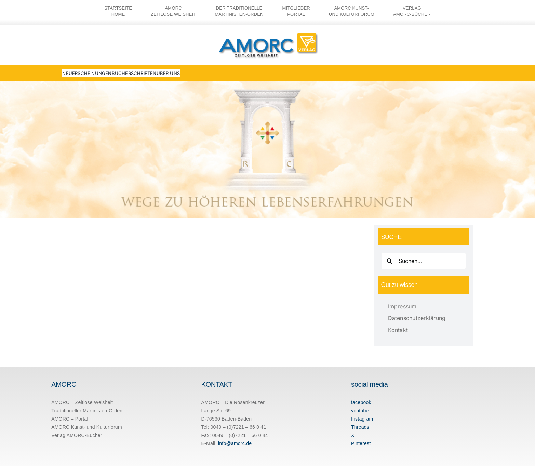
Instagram (362, 419)
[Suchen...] (423, 260)
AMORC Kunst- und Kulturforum (86, 427)
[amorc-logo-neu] (267, 32)
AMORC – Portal (69, 419)
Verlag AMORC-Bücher (76, 435)
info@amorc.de (235, 443)
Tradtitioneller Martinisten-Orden (86, 410)
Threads (360, 427)
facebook (361, 402)
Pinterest (361, 443)
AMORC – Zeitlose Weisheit (82, 402)
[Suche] (389, 260)
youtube (360, 410)
